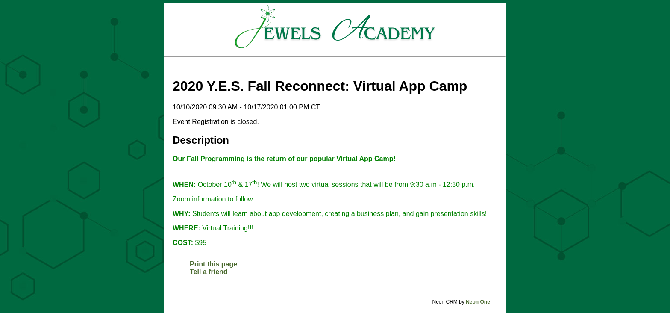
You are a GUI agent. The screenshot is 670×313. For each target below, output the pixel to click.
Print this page (213, 264)
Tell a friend (209, 271)
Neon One (478, 302)
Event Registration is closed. (216, 121)
